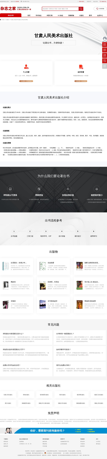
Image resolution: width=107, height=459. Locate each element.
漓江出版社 (8, 403)
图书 (90, 15)
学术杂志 (38, 15)
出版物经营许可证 (64, 441)
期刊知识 (98, 443)
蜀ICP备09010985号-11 (37, 453)
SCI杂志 (60, 15)
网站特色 (45, 443)
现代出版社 (62, 394)
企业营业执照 (63, 443)
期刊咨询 (82, 441)
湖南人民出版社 (98, 403)
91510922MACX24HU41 (75, 453)
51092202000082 (57, 453)
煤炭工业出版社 (98, 394)
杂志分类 (11, 15)
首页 (29, 15)
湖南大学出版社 (62, 403)
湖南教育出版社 (26, 403)
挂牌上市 (6, 443)
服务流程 (45, 441)
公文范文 (98, 441)
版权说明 (6, 446)
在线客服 (21, 441)
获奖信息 (6, 441)
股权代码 (15, 1)
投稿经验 (71, 15)
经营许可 (89, 1)
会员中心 (100, 15)
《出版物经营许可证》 (11, 419)
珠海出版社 (26, 394)
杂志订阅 (95, 1)
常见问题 (45, 446)
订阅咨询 (82, 443)
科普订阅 (49, 15)
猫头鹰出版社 (80, 394)
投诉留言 (82, 446)
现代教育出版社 (44, 394)
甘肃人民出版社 (8, 394)
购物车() (103, 1)
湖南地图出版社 (80, 403)
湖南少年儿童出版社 (44, 403)
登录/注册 (81, 1)
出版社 (81, 15)
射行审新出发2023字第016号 (34, 455)
